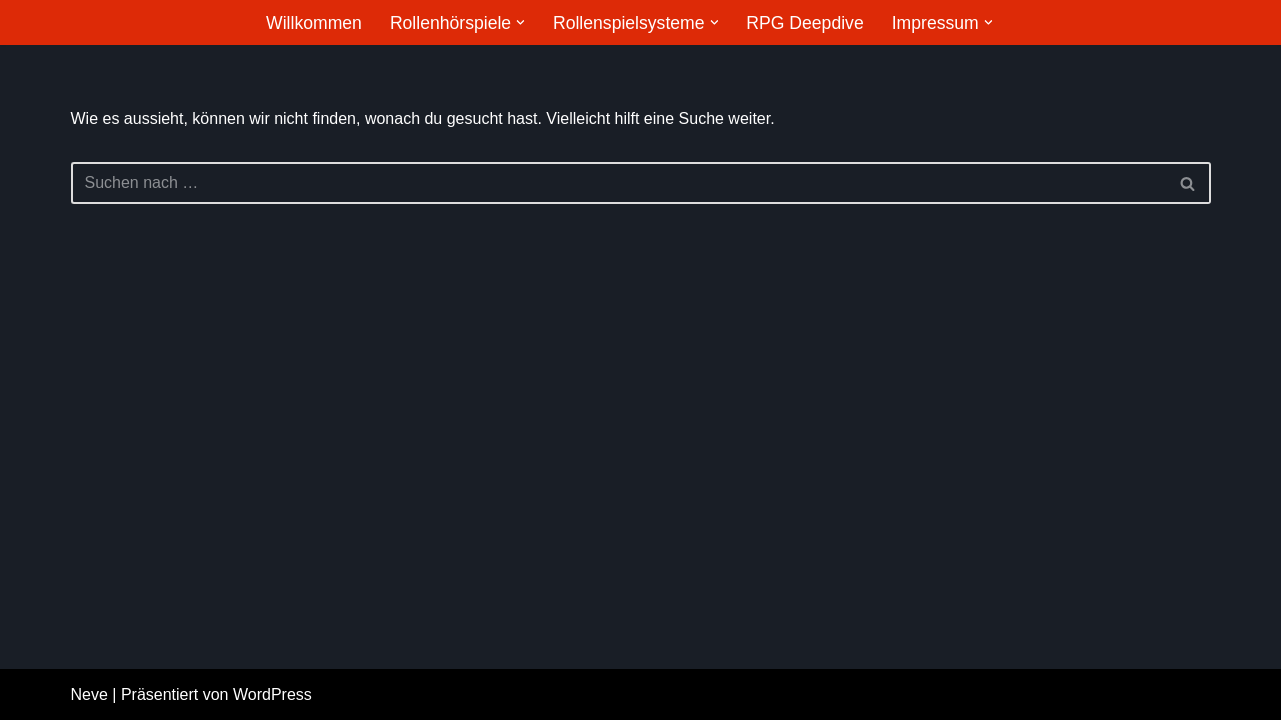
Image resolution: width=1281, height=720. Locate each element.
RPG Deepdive (804, 23)
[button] (520, 22)
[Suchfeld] (618, 183)
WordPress (272, 694)
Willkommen (314, 23)
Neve (89, 694)
